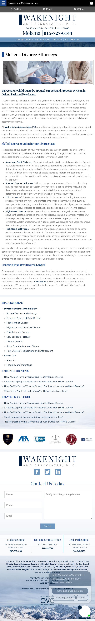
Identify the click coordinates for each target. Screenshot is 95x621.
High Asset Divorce (15, 211)
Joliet (44, 569)
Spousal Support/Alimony (19, 183)
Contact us (40, 281)
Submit (47, 526)
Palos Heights (22, 569)
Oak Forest (71, 567)
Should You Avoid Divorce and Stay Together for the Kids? (34, 417)
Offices (79, 9)
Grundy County (13, 564)
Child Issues (11, 197)
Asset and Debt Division (18, 162)
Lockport (11, 569)
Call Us (15, 9)
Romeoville (37, 567)
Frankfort (16, 567)
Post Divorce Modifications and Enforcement (29, 351)
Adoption (11, 360)
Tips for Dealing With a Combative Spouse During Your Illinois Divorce (40, 421)
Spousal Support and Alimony (21, 313)
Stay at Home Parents (18, 337)
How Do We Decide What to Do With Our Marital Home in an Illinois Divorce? (44, 386)
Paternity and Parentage (19, 365)
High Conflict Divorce (17, 229)
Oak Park (57, 39)
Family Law (10, 355)
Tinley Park (60, 567)
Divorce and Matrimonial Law (20, 308)
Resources (27, 588)
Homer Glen (82, 567)
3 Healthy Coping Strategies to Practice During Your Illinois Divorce (38, 381)
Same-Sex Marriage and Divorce (23, 346)
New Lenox (26, 567)
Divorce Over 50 (14, 341)
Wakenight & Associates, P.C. (20, 127)
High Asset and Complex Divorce (23, 327)
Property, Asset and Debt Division (23, 318)
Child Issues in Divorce (17, 332)
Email (47, 9)
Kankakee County (29, 564)
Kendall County (49, 564)
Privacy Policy (42, 588)
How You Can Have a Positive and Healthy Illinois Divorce (33, 377)
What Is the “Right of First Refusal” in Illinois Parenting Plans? (36, 391)
